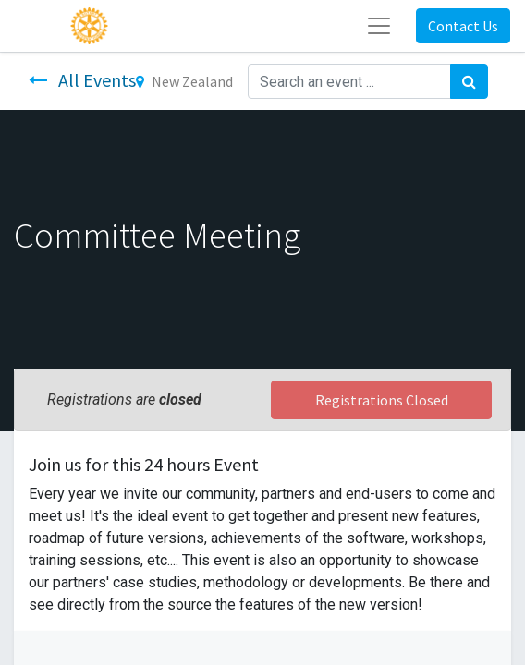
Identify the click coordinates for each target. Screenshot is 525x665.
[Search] (469, 81)
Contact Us (463, 26)
